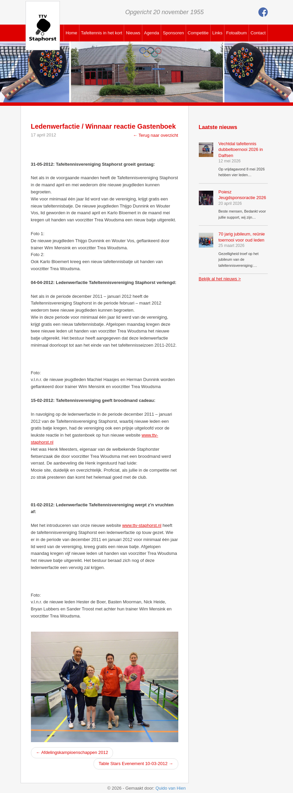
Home (71, 32)
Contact (258, 32)
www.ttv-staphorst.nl (141, 525)
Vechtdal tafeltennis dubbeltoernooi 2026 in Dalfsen (240, 149)
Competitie (198, 32)
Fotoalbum (236, 32)
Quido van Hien (170, 788)
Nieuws (133, 32)
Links (217, 32)
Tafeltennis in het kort (101, 32)
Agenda (151, 32)
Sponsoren (173, 32)
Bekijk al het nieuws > (220, 278)
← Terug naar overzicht (155, 135)
